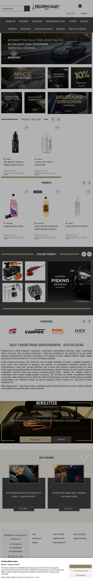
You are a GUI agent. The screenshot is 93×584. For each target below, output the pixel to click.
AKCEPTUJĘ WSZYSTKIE (80, 566)
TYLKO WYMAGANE (80, 571)
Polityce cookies (35, 577)
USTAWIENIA (80, 575)
